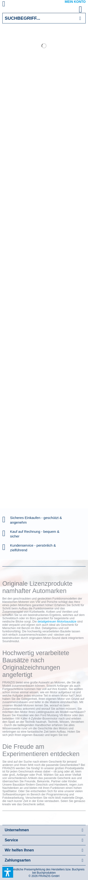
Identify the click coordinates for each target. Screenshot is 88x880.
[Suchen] (80, 18)
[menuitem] (9, 4)
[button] (7, 872)
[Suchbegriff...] (44, 18)
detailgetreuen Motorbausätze (57, 621)
